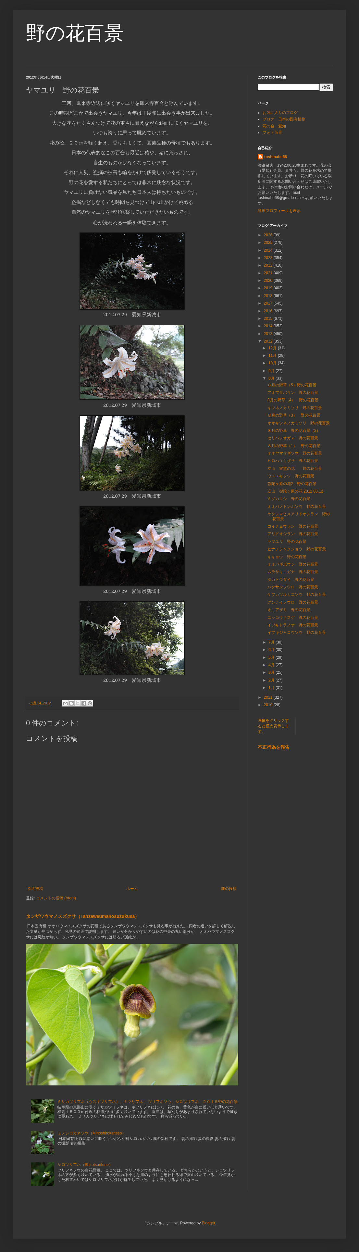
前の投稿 (229, 888)
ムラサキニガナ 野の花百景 (292, 572)
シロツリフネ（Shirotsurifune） (85, 1164)
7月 (272, 642)
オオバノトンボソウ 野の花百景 (296, 506)
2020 (269, 280)
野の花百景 (75, 33)
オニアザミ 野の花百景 (288, 609)
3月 (272, 672)
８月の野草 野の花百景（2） (293, 430)
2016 (269, 311)
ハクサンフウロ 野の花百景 (292, 587)
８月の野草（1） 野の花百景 (293, 446)
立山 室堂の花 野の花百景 (294, 468)
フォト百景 (272, 132)
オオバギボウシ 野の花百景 (292, 564)
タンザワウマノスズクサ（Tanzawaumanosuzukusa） (82, 916)
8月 (272, 378)
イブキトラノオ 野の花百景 (292, 625)
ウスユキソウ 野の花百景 (290, 476)
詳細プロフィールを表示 (279, 210)
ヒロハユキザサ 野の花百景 (292, 460)
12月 (273, 348)
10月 (273, 363)
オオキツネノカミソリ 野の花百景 (298, 423)
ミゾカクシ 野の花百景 (288, 498)
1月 (272, 687)
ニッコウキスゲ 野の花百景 (292, 617)
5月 (272, 657)
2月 (272, 680)
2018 (269, 296)
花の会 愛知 (274, 126)
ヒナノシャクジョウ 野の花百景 (296, 549)
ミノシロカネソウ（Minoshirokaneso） (91, 1133)
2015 (269, 318)
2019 (269, 288)
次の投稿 (35, 888)
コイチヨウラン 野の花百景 (292, 526)
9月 (272, 371)
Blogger (208, 1223)
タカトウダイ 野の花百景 (290, 579)
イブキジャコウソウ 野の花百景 (296, 632)
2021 (269, 273)
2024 (269, 250)
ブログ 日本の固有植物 (284, 119)
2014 (269, 326)
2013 (269, 334)
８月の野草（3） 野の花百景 (293, 415)
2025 (269, 242)
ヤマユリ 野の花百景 (286, 541)
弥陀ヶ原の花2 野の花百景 (291, 484)
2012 (269, 341)
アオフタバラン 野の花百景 (292, 392)
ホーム (132, 888)
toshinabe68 (275, 157)
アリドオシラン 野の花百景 (292, 534)
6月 (272, 649)
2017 (269, 303)
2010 (269, 705)
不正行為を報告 (274, 747)
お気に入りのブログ (280, 112)
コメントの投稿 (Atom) (56, 898)
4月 (272, 665)
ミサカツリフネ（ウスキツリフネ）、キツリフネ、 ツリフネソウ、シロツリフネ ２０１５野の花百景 (147, 1101)
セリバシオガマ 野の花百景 (292, 438)
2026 (269, 235)
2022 (269, 265)
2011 (269, 697)
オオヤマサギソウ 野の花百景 (294, 453)
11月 (273, 355)
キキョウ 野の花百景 (286, 557)
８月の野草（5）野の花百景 (291, 385)
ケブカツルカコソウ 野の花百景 (296, 594)
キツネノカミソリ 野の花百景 (294, 408)
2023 (269, 258)
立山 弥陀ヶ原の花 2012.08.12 (295, 491)
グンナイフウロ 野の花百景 (292, 602)
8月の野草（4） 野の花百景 (292, 400)
